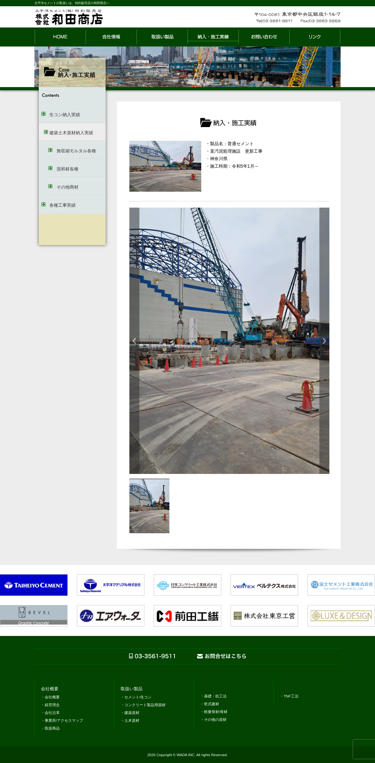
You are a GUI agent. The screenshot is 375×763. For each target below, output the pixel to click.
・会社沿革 (50, 713)
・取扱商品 (50, 728)
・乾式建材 (209, 704)
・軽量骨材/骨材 (214, 712)
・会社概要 (50, 697)
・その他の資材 (213, 719)
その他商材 (67, 187)
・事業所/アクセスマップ (62, 720)
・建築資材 (130, 713)
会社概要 (49, 689)
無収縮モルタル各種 (76, 150)
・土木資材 (130, 720)
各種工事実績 (62, 205)
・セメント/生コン (136, 697)
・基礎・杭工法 (213, 696)
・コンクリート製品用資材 (143, 705)
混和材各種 (67, 168)
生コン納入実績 (64, 114)
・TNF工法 (289, 696)
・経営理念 (50, 705)
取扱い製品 (131, 689)
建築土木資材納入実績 (71, 132)
